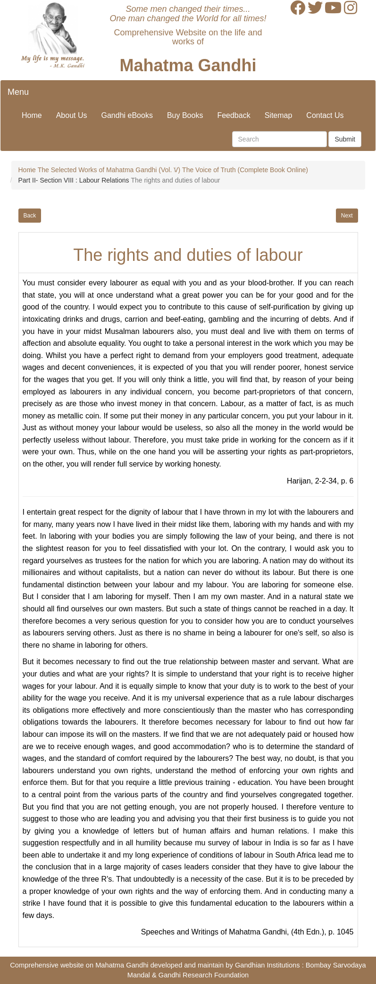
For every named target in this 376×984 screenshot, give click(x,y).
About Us (71, 115)
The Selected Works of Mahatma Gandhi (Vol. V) (109, 170)
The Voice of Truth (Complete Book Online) (245, 170)
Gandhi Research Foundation (204, 975)
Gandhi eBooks (127, 115)
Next (347, 215)
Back (30, 215)
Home (32, 115)
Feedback (233, 115)
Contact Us (324, 115)
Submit (344, 139)
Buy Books (185, 115)
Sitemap (278, 115)
